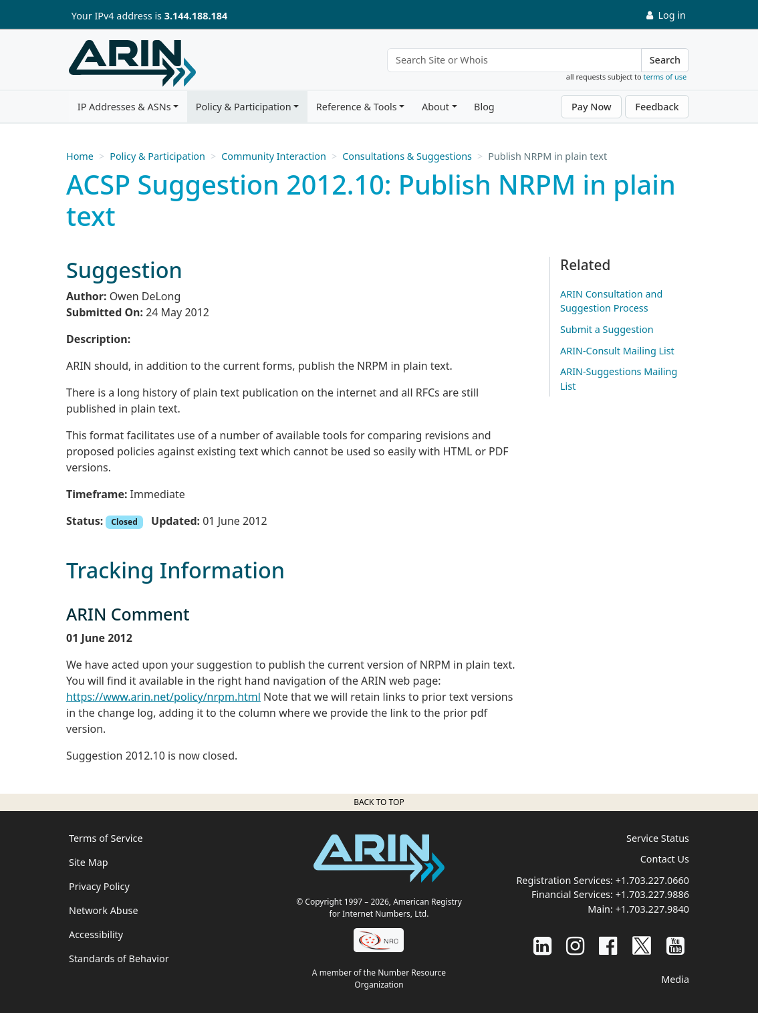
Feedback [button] (656, 106)
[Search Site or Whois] (514, 60)
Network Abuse (103, 910)
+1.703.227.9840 (652, 909)
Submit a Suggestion (607, 329)
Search (665, 59)
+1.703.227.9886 (652, 894)
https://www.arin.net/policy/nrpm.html (163, 696)
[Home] (132, 63)
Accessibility (96, 934)
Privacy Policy (99, 886)
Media (675, 979)
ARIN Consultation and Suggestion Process (611, 301)
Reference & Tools (356, 106)
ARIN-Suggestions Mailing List (618, 378)
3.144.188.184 (195, 15)
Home (80, 156)
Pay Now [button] (592, 106)
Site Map (88, 862)
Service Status (657, 838)
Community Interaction (273, 156)
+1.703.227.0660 (652, 880)
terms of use (665, 77)
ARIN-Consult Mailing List (617, 350)
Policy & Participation (243, 106)
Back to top (379, 802)
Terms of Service (106, 838)
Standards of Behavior (119, 958)
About (435, 106)
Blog (484, 106)
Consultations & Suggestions (407, 156)
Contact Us (664, 859)
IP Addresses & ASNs (124, 106)
